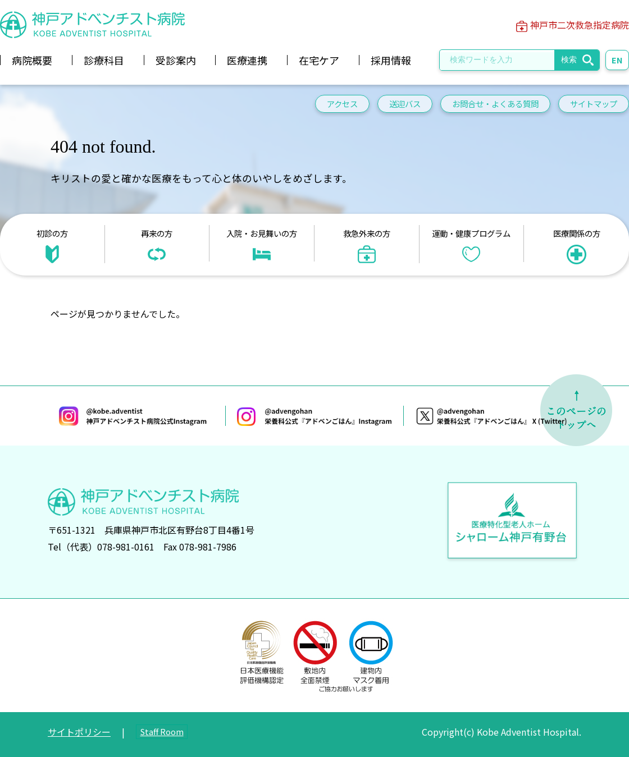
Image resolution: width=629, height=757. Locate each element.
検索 (569, 59)
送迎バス (405, 103)
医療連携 (247, 60)
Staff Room (162, 731)
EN (617, 60)
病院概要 (32, 60)
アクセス (342, 103)
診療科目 (104, 60)
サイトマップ (593, 103)
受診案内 (176, 60)
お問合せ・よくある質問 (495, 103)
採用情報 (391, 60)
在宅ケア (319, 60)
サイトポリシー (79, 731)
